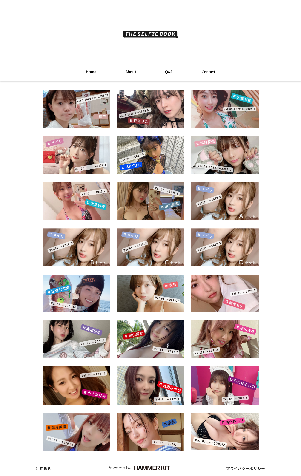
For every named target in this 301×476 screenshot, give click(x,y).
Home (91, 71)
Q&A (168, 71)
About (131, 71)
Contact (208, 71)
